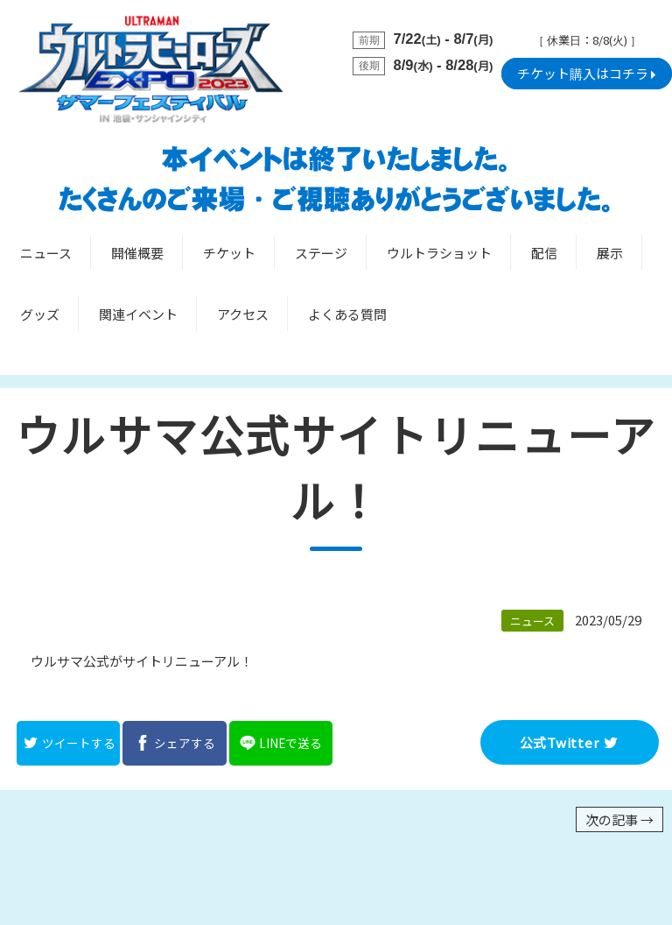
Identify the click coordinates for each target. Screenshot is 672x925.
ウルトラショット (439, 253)
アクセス (243, 314)
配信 (544, 253)
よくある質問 (347, 314)
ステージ (321, 253)
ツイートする (69, 743)
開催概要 (137, 253)
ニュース (46, 253)
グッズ (40, 314)
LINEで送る (280, 743)
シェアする (174, 743)
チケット (229, 253)
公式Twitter (570, 742)
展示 (610, 253)
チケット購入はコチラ (586, 74)
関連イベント (138, 314)
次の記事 (619, 819)
